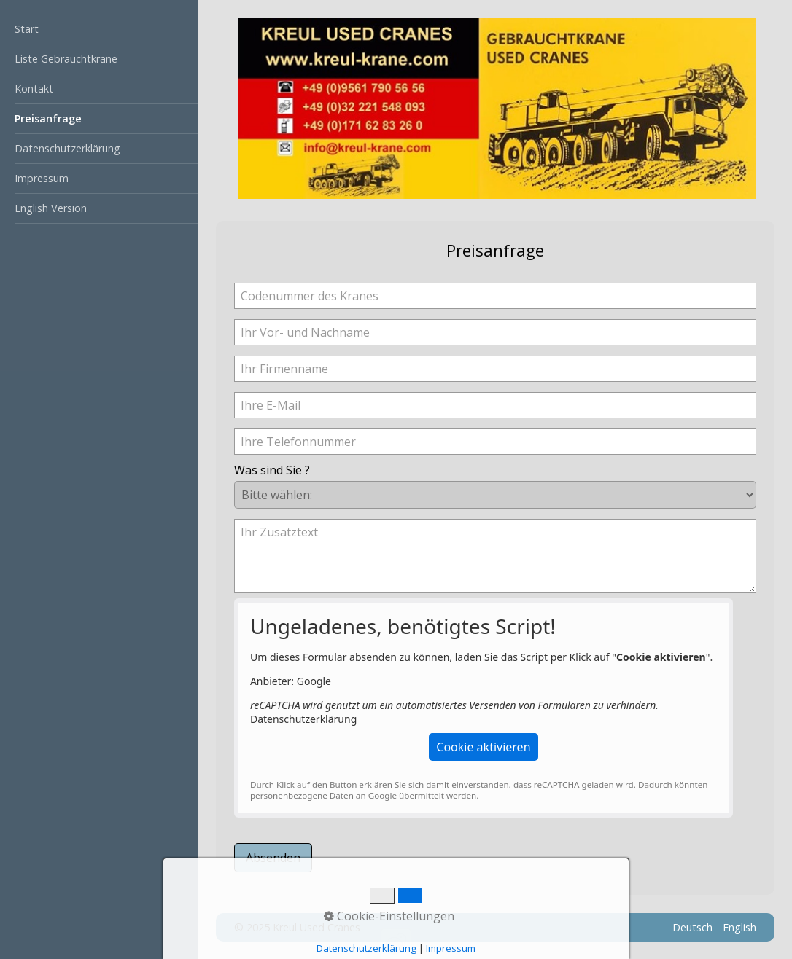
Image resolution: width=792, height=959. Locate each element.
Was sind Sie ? (272, 470)
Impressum (42, 178)
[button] (483, 747)
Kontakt (34, 88)
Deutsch (692, 927)
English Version (51, 208)
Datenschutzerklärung (67, 148)
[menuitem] (99, 29)
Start (27, 29)
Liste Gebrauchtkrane (66, 59)
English (739, 927)
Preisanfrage (48, 118)
